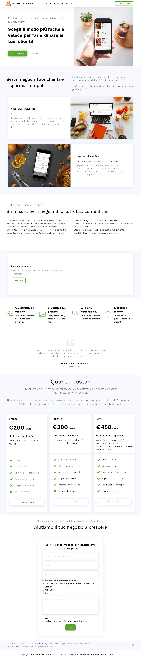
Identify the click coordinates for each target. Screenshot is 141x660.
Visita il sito (18, 280)
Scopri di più (36, 53)
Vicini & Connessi (57, 400)
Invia (70, 628)
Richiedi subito (70, 502)
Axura (41, 644)
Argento (49, 590)
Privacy (46, 618)
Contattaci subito (124, 3)
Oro (46, 593)
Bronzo (48, 587)
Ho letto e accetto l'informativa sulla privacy (67, 622)
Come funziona (52, 3)
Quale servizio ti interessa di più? (59, 581)
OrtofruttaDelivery (24, 3)
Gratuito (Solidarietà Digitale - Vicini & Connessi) (69, 584)
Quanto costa (68, 3)
